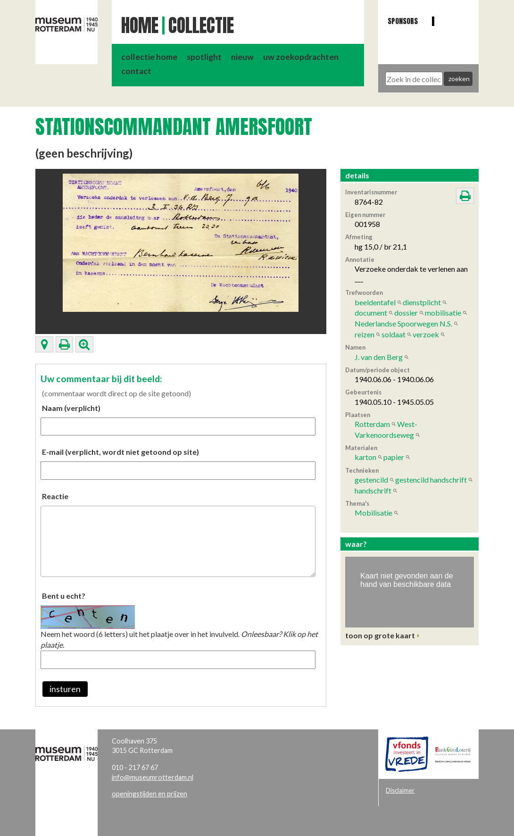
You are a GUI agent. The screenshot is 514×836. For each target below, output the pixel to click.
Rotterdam (372, 423)
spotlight (204, 57)
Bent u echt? (63, 595)
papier (393, 456)
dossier (406, 312)
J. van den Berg (379, 356)
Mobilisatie (373, 512)
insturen (65, 689)
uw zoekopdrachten (301, 57)
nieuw (242, 57)
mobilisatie (443, 312)
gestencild (371, 479)
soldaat (393, 334)
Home (139, 25)
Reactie (55, 496)
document (371, 312)
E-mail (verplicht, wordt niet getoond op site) (120, 451)
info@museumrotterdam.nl (152, 777)
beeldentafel (375, 302)
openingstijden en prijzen (149, 794)
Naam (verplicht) (71, 407)
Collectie (201, 25)
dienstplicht (422, 302)
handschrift (373, 490)
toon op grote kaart (380, 635)
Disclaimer (400, 790)
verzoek (426, 334)
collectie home (149, 57)
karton (365, 456)
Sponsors (403, 21)
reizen (364, 334)
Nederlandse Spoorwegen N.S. (403, 323)
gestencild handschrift (431, 479)
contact (136, 71)
